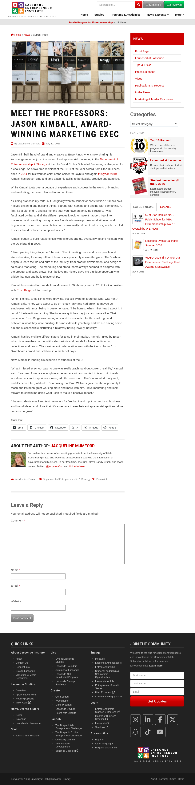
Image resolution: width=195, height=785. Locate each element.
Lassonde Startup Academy (65, 683)
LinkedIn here (77, 466)
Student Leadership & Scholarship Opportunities (107, 674)
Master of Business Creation (105, 717)
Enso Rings (24, 290)
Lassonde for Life (104, 681)
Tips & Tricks (143, 64)
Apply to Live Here (26, 694)
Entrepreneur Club (105, 667)
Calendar (21, 719)
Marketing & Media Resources (154, 99)
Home (84, 14)
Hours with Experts (65, 712)
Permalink (101, 479)
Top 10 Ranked (160, 140)
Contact (163, 779)
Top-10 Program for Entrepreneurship (91, 22)
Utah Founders (105, 692)
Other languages (104, 743)
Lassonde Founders (66, 666)
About (19, 658)
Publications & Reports (149, 85)
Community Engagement (108, 696)
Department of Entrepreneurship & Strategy (66, 479)
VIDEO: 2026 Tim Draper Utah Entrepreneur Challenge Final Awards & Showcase (163, 262)
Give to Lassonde (25, 671)
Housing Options (25, 698)
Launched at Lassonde (149, 58)
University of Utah (39, 779)
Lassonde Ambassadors (108, 662)
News (27, 34)
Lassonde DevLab (65, 708)
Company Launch (65, 739)
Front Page (142, 51)
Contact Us (22, 662)
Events (165, 206)
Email (15, 585)
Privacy (66, 779)
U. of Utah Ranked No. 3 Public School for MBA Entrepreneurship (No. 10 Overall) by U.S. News (153, 221)
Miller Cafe (23, 702)
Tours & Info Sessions (28, 735)
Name (15, 570)
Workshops (61, 700)
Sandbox (101, 727)
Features (33, 479)
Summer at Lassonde (67, 670)
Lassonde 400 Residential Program (66, 675)
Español (99, 739)
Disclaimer (55, 779)
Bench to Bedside (66, 750)
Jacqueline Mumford (29, 143)
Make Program (63, 704)
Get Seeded (62, 696)
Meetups (100, 658)
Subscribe (153, 4)
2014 (24, 173)
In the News (142, 92)
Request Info (23, 667)
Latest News (143, 206)
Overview (21, 690)
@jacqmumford (54, 466)
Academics (21, 479)
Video (138, 78)
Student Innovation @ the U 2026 (164, 182)
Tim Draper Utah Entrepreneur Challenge (68, 727)
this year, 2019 (107, 173)
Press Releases (145, 71)
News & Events (157, 14)
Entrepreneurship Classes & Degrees (107, 710)
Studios (99, 14)
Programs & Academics (125, 14)
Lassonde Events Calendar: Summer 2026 (161, 243)
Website (16, 601)
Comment (18, 520)
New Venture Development (62, 745)
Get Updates (157, 701)
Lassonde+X (102, 723)
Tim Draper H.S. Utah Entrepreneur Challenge (68, 734)
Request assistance (106, 747)
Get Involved (174, 4)
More (179, 14)
